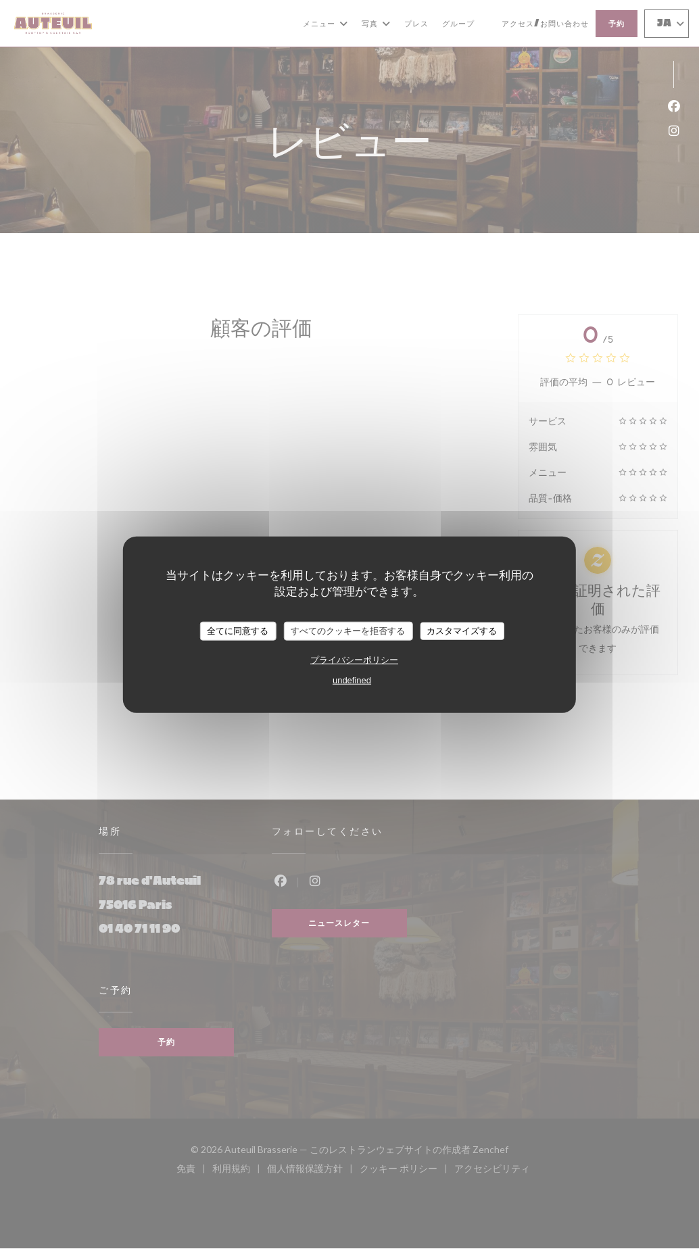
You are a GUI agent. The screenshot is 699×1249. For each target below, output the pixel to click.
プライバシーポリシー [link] (354, 659)
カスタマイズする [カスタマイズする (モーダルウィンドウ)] (462, 631)
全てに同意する (237, 631)
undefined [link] (352, 680)
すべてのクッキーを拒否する (348, 631)
